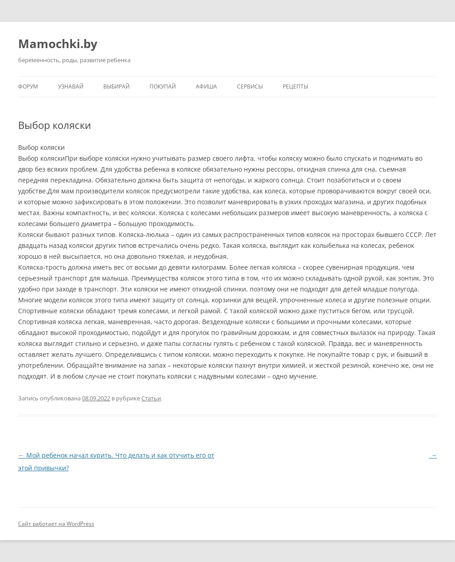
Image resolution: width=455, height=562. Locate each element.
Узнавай (70, 86)
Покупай (163, 86)
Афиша (206, 86)
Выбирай (116, 86)
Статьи (151, 398)
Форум (28, 86)
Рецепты (295, 86)
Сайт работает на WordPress (56, 523)
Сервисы (250, 86)
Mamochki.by (57, 43)
